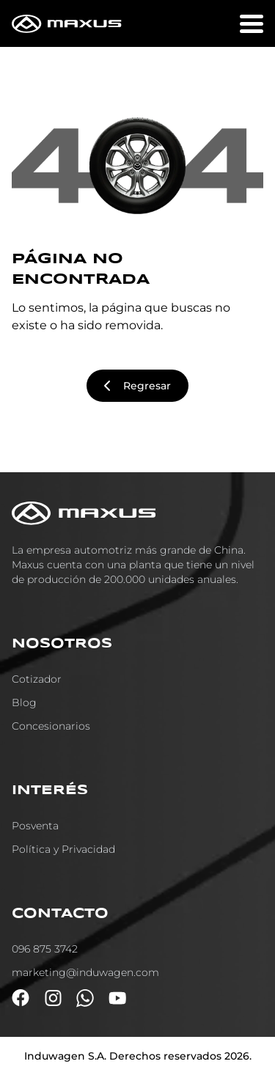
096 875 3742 (45, 948)
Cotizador (37, 679)
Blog (24, 702)
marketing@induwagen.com (85, 972)
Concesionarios (51, 726)
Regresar (137, 385)
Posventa (35, 825)
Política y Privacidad (63, 849)
